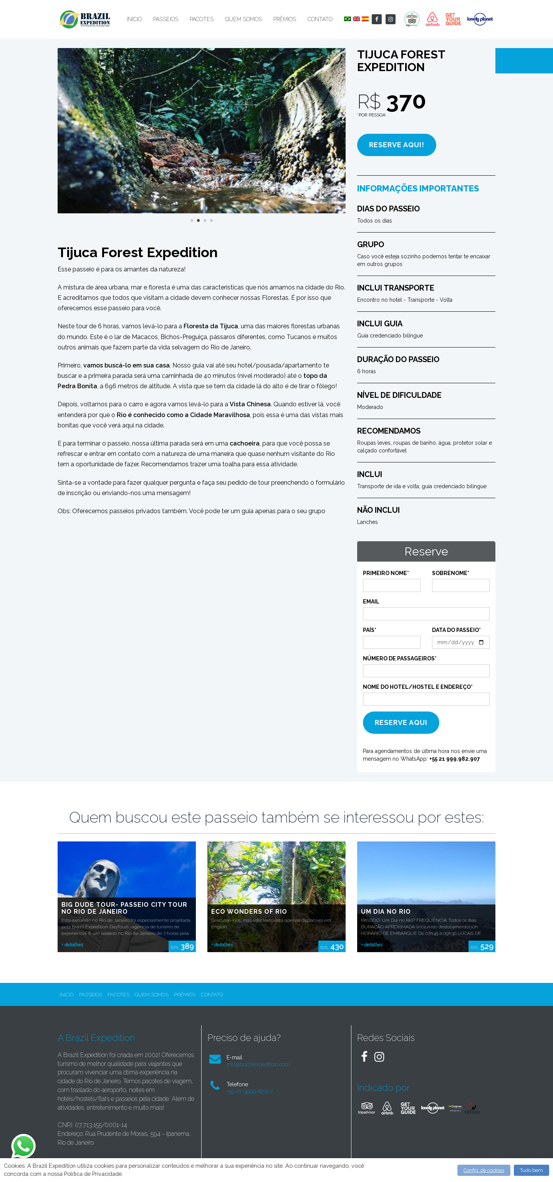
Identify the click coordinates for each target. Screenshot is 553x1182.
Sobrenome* (450, 573)
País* (369, 630)
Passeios (165, 19)
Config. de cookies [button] (484, 1170)
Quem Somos (243, 19)
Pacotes (202, 19)
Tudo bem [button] (531, 1170)
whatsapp (22, 1138)
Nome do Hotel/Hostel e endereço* (418, 687)
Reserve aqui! (396, 145)
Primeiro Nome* (386, 573)
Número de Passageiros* (400, 658)
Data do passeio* (456, 630)
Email (371, 601)
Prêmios (284, 19)
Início (134, 19)
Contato (320, 19)
